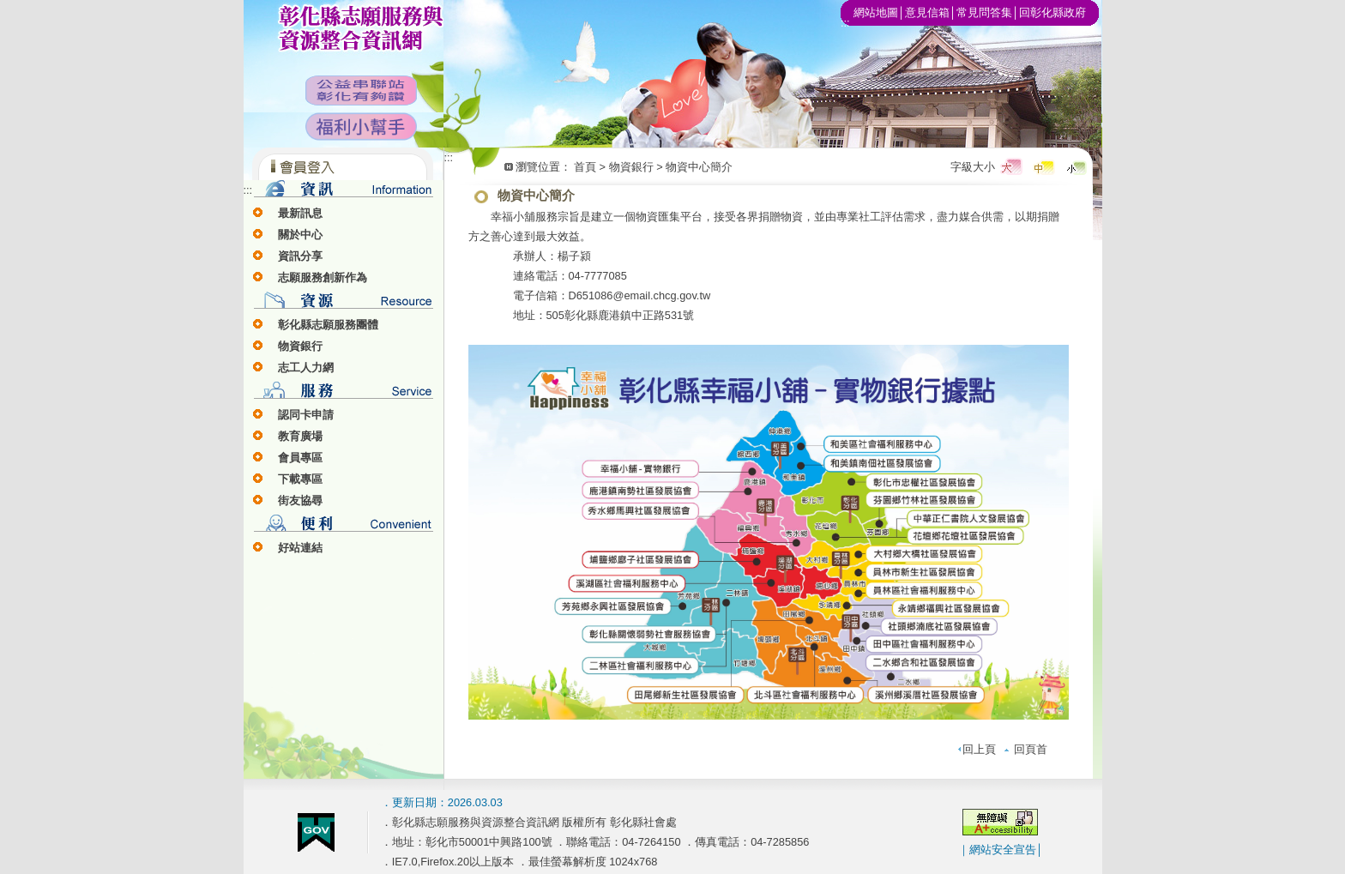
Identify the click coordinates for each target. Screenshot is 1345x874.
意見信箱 (927, 12)
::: (248, 190)
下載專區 (300, 479)
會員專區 (300, 457)
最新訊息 (300, 213)
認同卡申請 (306, 414)
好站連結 (300, 547)
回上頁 (976, 749)
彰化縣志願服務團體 (328, 324)
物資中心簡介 (699, 166)
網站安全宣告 (1002, 849)
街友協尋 (300, 500)
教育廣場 (300, 436)
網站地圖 (875, 12)
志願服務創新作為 (322, 277)
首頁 (585, 166)
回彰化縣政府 (1052, 12)
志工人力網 (306, 367)
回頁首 (1025, 749)
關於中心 (300, 234)
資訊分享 (300, 256)
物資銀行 (300, 346)
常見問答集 (984, 12)
